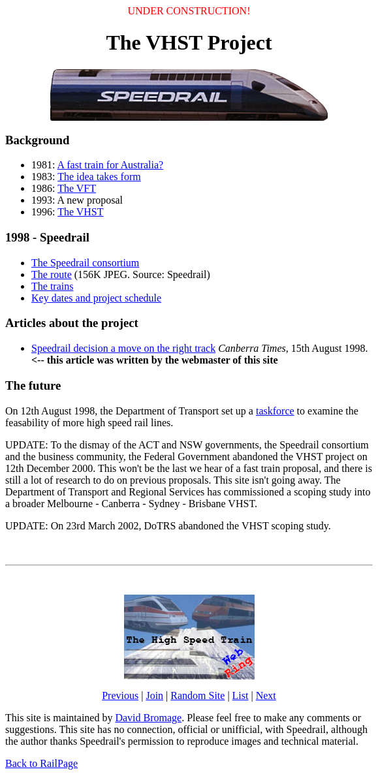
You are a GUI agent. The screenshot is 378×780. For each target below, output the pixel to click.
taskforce (275, 410)
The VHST (80, 211)
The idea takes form (99, 176)
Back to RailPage (41, 763)
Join (154, 695)
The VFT (76, 188)
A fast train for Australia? (110, 164)
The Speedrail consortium (85, 262)
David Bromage (148, 717)
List (240, 695)
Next (266, 695)
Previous (120, 695)
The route (51, 274)
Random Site (197, 695)
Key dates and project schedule (96, 298)
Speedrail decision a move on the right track (123, 348)
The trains (52, 286)
